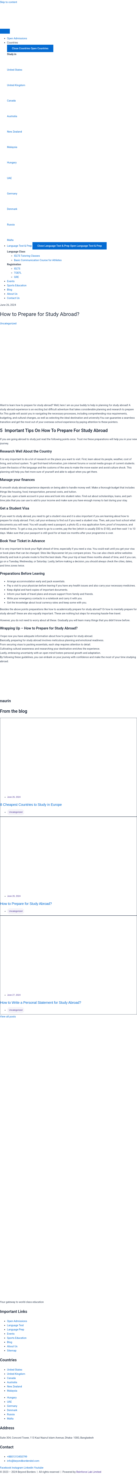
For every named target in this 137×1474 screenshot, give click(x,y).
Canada (11, 100)
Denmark (12, 209)
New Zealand (14, 131)
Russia (11, 224)
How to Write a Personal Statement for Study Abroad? (40, 1002)
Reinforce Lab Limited (88, 1471)
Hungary (12, 162)
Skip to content (8, 2)
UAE (9, 178)
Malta (10, 240)
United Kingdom (16, 85)
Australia (12, 116)
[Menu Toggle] (5, 31)
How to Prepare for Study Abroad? (26, 904)
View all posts (8, 1016)
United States (14, 69)
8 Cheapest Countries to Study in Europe (31, 805)
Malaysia (12, 147)
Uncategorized (8, 323)
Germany (12, 193)
